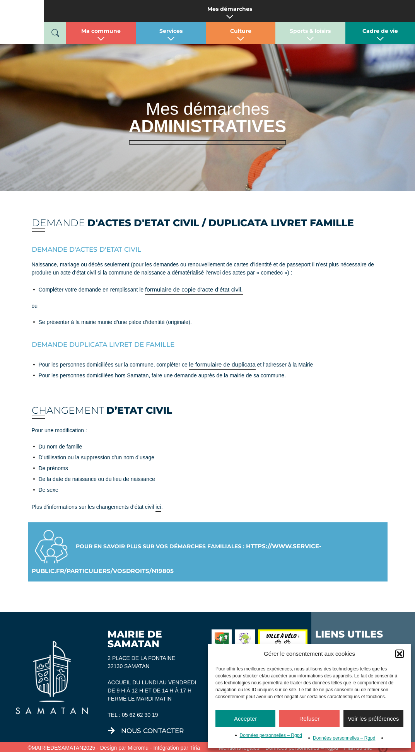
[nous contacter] (111, 728)
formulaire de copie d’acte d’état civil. (189, 289)
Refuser (309, 718)
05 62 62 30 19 (140, 712)
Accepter (245, 718)
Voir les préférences (373, 718)
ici (158, 504)
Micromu (138, 745)
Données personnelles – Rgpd (271, 735)
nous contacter (152, 728)
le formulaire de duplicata (219, 363)
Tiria (195, 745)
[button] (399, 654)
